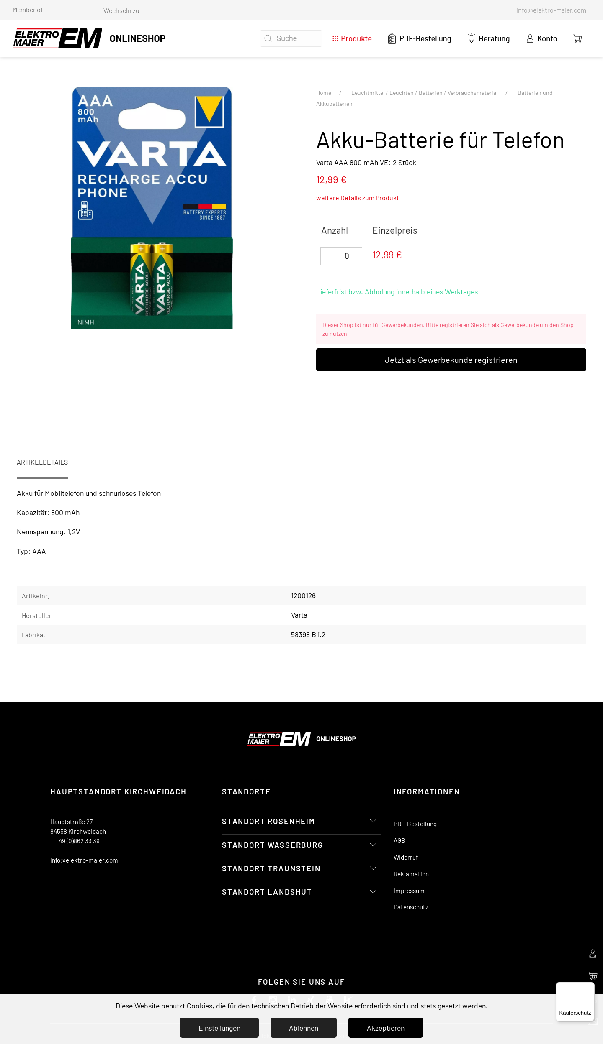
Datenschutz (411, 907)
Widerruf (406, 857)
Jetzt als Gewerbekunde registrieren (451, 360)
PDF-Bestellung (419, 38)
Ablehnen (303, 1027)
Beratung (488, 38)
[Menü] (590, 987)
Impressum (409, 890)
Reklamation (411, 874)
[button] (577, 38)
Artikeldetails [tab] (42, 462)
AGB (399, 840)
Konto (541, 38)
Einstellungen (219, 1027)
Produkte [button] (352, 38)
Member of (28, 9)
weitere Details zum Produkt (357, 198)
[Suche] (291, 38)
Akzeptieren (386, 1027)
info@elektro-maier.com (84, 860)
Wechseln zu (127, 10)
